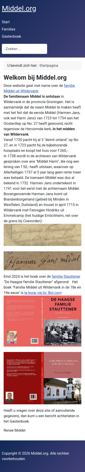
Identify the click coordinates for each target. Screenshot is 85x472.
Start (6, 22)
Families (8, 29)
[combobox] (24, 49)
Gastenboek (11, 36)
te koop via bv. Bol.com (42, 293)
